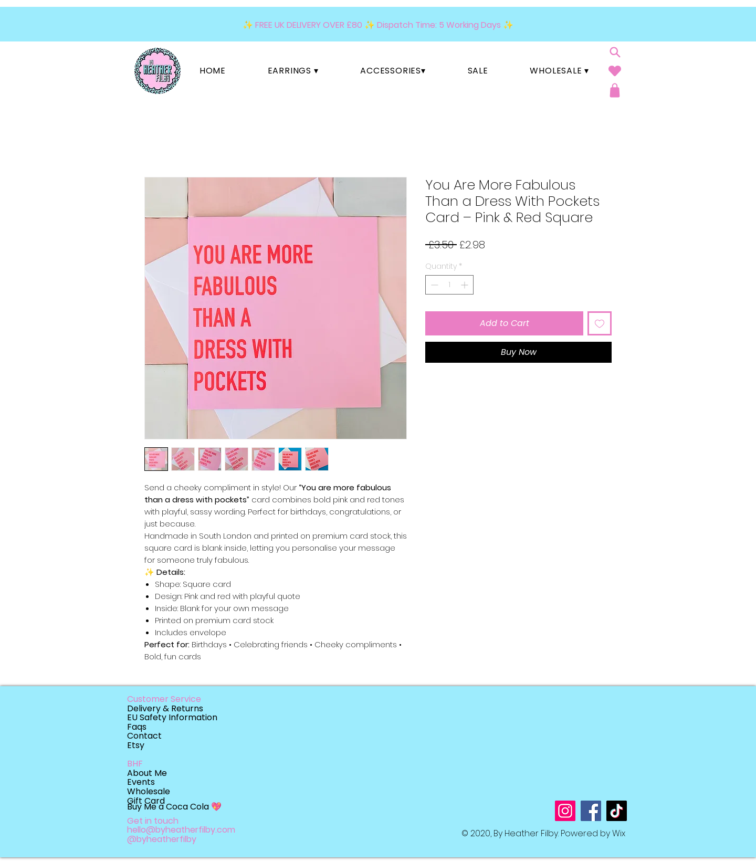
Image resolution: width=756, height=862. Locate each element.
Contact (144, 736)
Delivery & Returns (165, 708)
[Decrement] (433, 285)
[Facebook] (591, 811)
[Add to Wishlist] (599, 323)
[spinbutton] (449, 285)
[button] (293, 70)
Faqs (136, 727)
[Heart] (615, 71)
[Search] (615, 52)
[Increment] (465, 285)
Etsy (135, 745)
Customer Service (164, 699)
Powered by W (590, 833)
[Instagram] (565, 811)
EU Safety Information (172, 717)
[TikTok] (616, 811)
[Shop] (615, 90)
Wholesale (148, 791)
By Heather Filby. (527, 833)
